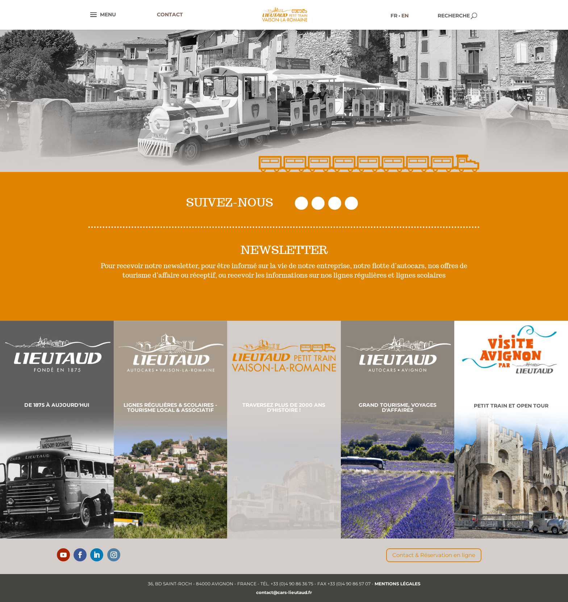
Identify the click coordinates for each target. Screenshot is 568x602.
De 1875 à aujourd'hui (56, 405)
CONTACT (170, 14)
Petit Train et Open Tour (511, 405)
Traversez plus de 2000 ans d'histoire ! (283, 407)
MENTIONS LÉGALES (398, 583)
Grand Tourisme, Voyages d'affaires (398, 407)
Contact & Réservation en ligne (433, 555)
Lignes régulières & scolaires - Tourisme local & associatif (170, 407)
